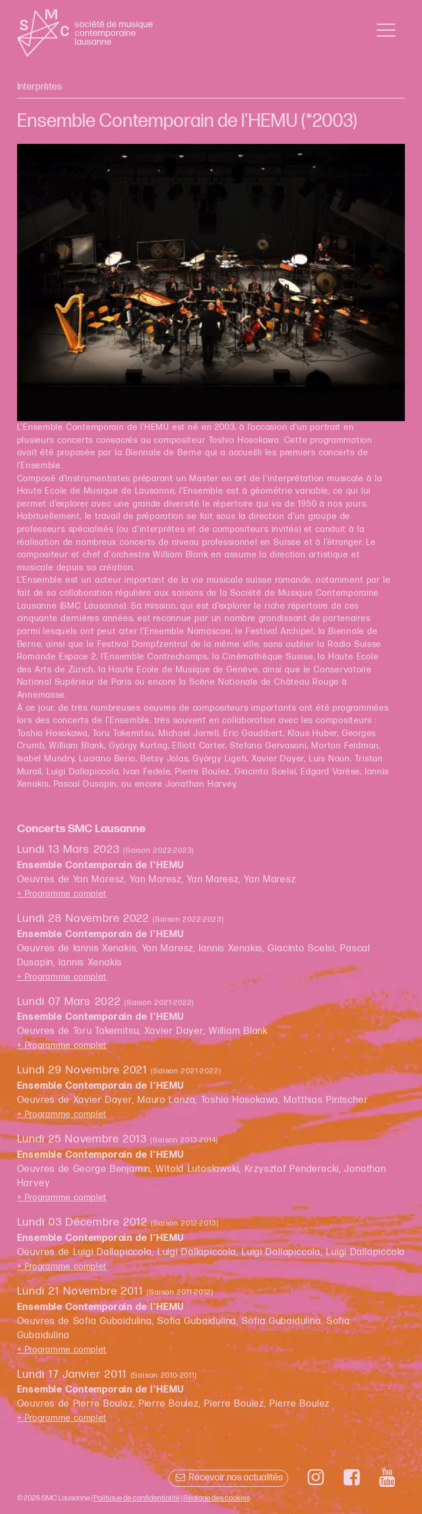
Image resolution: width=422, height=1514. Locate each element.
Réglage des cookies (216, 1498)
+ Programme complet (62, 894)
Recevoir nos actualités (228, 1477)
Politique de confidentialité (137, 1498)
